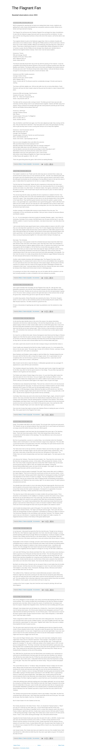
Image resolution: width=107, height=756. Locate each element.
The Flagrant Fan (26, 8)
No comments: (36, 164)
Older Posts (61, 745)
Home (39, 745)
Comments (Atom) (24, 748)
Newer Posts (17, 745)
